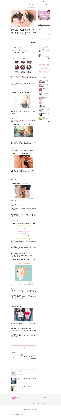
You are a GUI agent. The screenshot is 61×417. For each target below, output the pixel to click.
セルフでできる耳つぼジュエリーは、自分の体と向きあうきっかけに (21, 53)
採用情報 (36, 409)
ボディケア (14, 38)
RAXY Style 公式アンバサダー (42, 64)
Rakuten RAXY (14, 1)
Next (35, 349)
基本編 (48, 64)
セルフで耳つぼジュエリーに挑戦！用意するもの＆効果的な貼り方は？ (22, 49)
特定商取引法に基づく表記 (35, 403)
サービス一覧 (12, 414)
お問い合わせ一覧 (17, 414)
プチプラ (46, 68)
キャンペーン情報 (30, 4)
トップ (15, 4)
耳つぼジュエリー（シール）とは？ (17, 47)
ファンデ (44, 71)
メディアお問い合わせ (35, 398)
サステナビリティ (22, 414)
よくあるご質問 (46, 4)
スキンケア (40, 24)
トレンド (18, 39)
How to (12, 39)
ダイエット (21, 39)
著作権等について (33, 409)
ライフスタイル (42, 72)
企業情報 (25, 409)
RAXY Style (22, 4)
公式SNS (38, 4)
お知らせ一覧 (33, 397)
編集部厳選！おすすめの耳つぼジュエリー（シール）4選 (20, 50)
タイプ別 (47, 72)
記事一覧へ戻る (23, 361)
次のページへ (23, 345)
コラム (39, 34)
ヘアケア (40, 31)
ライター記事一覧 (33, 358)
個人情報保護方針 (28, 409)
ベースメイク (40, 26)
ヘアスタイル (42, 68)
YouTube (44, 403)
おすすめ (15, 39)
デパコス (40, 71)
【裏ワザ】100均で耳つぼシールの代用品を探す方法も (20, 52)
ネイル (39, 32)
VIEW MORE (48, 58)
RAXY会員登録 (44, 397)
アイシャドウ (43, 65)
